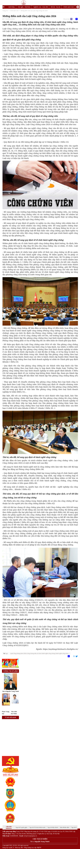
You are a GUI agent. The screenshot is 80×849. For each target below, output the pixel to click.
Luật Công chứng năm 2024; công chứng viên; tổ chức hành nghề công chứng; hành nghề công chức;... (39, 653)
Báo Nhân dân (64, 827)
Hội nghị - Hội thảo (24, 7)
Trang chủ (5, 10)
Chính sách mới (68, 7)
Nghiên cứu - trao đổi (40, 7)
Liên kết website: (9, 827)
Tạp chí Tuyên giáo (21, 827)
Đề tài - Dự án (55, 7)
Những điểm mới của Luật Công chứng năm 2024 (34, 10)
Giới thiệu (11, 7)
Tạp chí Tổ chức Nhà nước (37, 827)
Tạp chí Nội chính (53, 827)
